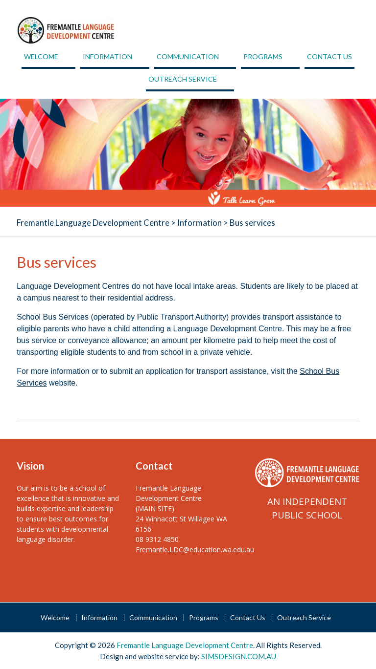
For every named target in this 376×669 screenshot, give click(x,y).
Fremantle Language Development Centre (93, 222)
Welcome (41, 56)
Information (107, 56)
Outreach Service (182, 79)
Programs (262, 56)
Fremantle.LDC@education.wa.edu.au (195, 549)
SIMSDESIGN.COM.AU (238, 656)
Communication (188, 56)
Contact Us (329, 56)
